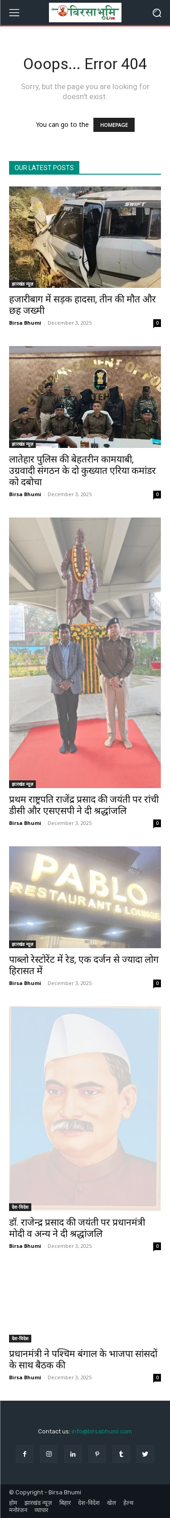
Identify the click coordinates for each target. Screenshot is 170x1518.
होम (13, 1502)
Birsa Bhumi (25, 322)
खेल (111, 1502)
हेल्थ (128, 1502)
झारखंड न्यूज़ (22, 284)
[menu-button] (14, 12)
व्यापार (41, 1510)
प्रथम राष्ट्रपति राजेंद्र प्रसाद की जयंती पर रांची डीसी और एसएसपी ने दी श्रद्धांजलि (84, 805)
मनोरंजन (18, 1510)
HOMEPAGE (114, 124)
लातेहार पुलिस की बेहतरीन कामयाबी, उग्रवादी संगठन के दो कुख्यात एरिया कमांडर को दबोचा (82, 471)
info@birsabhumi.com (102, 1431)
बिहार (65, 1502)
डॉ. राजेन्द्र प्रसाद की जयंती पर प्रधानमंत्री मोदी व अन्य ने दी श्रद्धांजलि (77, 1228)
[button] (156, 12)
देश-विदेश (20, 1207)
